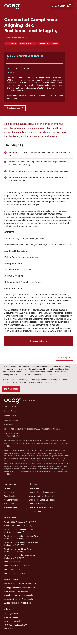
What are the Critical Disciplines (42, 500)
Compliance (11, 43)
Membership (9, 492)
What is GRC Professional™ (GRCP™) (20, 522)
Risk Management (27, 43)
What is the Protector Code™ (41, 507)
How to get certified (12, 562)
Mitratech (22, 38)
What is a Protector (37, 504)
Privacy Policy (50, 382)
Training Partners (11, 614)
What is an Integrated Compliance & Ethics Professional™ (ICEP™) (21, 537)
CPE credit (31, 77)
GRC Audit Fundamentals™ (15, 625)
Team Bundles (10, 496)
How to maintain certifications (16, 573)
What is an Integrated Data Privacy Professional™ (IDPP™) (18, 550)
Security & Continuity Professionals (18, 599)
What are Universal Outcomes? (41, 496)
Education (8, 609)
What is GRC (34, 488)
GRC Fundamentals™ (13, 621)
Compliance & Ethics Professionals (18, 595)
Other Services (10, 629)
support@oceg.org (11, 420)
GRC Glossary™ (36, 511)
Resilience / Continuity (49, 43)
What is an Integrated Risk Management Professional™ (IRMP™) (20, 556)
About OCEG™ (10, 484)
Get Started (9, 504)
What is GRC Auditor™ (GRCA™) (18, 526)
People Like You (11, 579)
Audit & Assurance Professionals (17, 603)
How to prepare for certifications (17, 566)
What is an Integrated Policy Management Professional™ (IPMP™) (21, 543)
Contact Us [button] (8, 425)
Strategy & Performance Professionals (19, 588)
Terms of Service (33, 382)
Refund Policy (10, 416)
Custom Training (11, 617)
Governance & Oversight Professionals (20, 584)
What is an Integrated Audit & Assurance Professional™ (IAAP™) (20, 531)
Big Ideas (33, 484)
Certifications (10, 518)
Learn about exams (12, 569)
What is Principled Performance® (42, 492)
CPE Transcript (12, 88)
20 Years (7, 488)
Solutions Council (11, 500)
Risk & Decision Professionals (16, 591)
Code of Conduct (11, 507)
